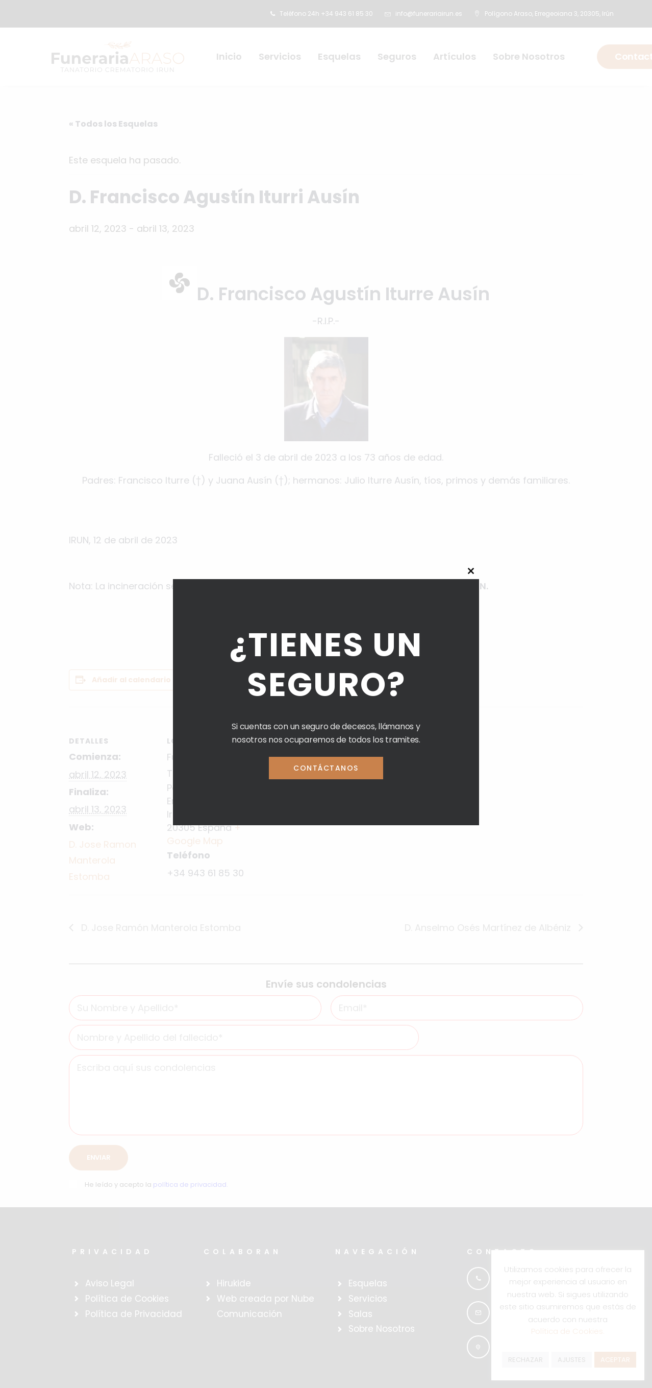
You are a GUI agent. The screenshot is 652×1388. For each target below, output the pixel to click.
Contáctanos (326, 768)
